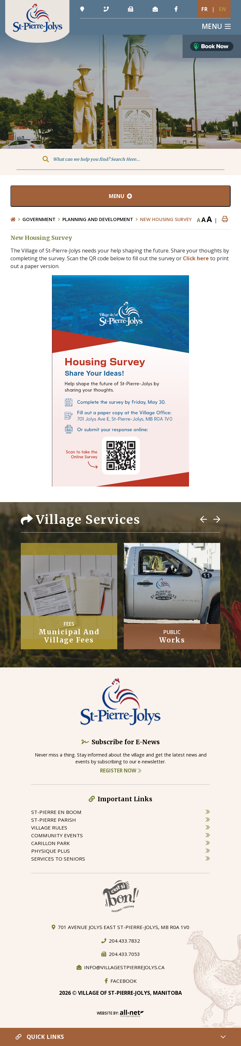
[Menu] (216, 26)
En (222, 9)
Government (39, 219)
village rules (49, 827)
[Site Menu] (120, 196)
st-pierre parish (53, 820)
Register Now (120, 770)
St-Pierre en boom (56, 812)
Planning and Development (97, 219)
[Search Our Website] (120, 159)
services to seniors (58, 858)
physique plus (50, 851)
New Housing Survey (166, 219)
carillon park (50, 843)
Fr (204, 9)
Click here (196, 258)
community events (57, 835)
